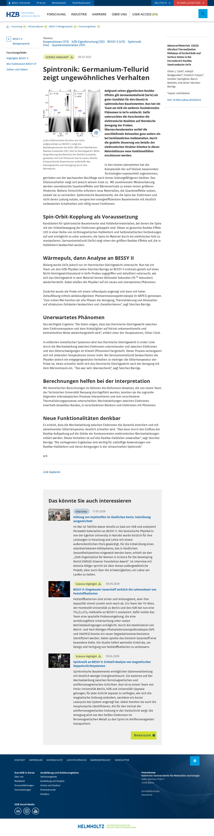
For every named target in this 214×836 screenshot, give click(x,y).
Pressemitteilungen (24, 785)
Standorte (146, 794)
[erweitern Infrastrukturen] (45, 26)
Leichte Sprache (76, 760)
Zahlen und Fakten (17, 69)
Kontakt (19, 760)
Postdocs (44, 794)
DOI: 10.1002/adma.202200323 (184, 100)
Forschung (56, 14)
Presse (41, 3)
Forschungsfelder (87, 26)
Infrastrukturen (35, 26)
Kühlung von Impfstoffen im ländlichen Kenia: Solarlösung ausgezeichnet (112, 519)
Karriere (99, 14)
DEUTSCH (160, 3)
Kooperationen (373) (56, 41)
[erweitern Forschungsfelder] (98, 26)
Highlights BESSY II (17, 58)
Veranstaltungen (22, 790)
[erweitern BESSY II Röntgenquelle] (75, 26)
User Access (145, 14)
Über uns (119, 14)
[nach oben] (195, 761)
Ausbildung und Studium (52, 781)
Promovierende (48, 790)
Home (8, 26)
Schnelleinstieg (189, 3)
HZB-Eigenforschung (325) (88, 41)
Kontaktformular (150, 791)
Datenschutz (54, 760)
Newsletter (122, 760)
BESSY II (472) (116, 41)
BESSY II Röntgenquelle (61, 26)
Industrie (79, 14)
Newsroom (142, 735)
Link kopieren (51, 472)
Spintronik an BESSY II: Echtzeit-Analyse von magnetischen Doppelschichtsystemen (112, 664)
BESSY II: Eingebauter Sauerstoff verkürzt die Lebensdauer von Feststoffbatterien (114, 591)
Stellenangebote (48, 777)
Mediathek (59, 3)
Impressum (36, 760)
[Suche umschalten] (202, 13)
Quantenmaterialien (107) (68, 45)
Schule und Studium (50, 785)
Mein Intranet (21, 3)
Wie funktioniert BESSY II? (21, 64)
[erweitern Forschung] (24, 26)
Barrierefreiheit (100, 760)
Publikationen (82, 3)
